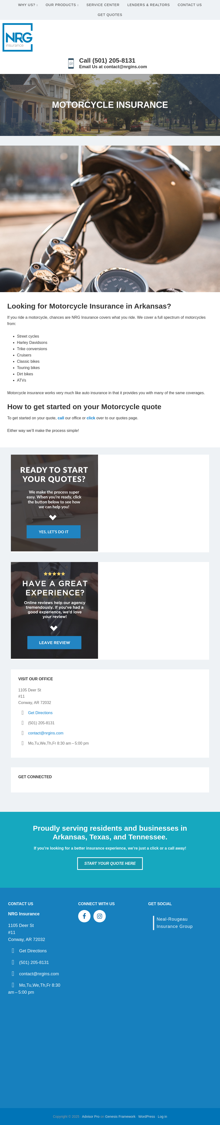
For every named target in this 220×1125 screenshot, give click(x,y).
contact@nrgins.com (45, 733)
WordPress (146, 1116)
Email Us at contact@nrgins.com (113, 66)
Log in (162, 1116)
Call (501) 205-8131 (107, 60)
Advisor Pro (90, 1116)
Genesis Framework (120, 1116)
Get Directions (40, 713)
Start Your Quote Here (110, 863)
